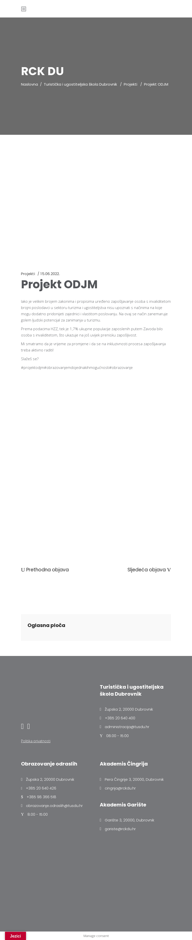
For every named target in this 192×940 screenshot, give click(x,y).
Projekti (130, 84)
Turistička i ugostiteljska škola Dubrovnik (80, 84)
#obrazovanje (121, 367)
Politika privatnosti (35, 741)
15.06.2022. (50, 273)
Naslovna (29, 84)
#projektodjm (32, 367)
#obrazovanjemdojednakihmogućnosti (76, 367)
